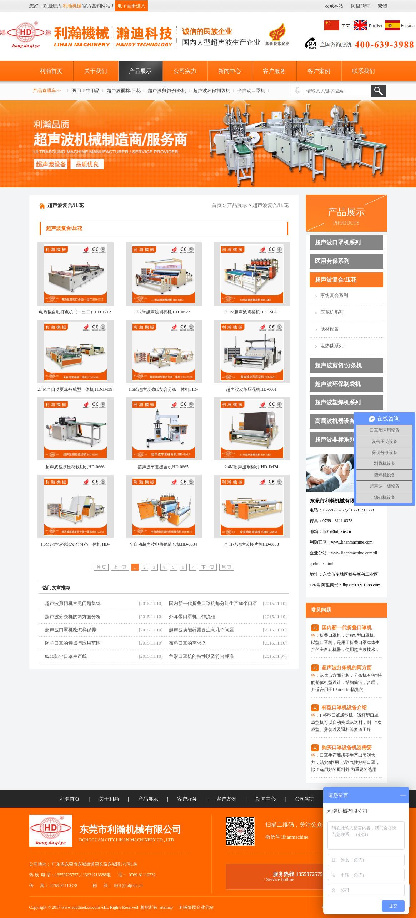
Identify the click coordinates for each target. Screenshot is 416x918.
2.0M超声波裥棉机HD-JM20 (251, 311)
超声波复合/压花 (335, 280)
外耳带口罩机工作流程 (192, 616)
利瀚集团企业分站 (196, 907)
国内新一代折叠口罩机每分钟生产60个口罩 (213, 603)
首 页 (101, 567)
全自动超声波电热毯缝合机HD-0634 (163, 544)
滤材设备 (329, 329)
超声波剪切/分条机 (167, 90)
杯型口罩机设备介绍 (344, 707)
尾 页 (226, 567)
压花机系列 (332, 312)
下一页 (207, 567)
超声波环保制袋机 (211, 90)
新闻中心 (229, 71)
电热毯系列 (332, 345)
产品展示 (140, 71)
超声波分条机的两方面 (347, 667)
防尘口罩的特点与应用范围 (73, 643)
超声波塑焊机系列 (338, 402)
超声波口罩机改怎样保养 (70, 629)
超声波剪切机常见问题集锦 (73, 603)
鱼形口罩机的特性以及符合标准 (201, 656)
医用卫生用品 (86, 90)
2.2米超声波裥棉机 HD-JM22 (163, 311)
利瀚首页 (51, 71)
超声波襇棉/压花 (124, 90)
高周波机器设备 (335, 421)
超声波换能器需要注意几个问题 (201, 629)
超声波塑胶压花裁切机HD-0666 (74, 466)
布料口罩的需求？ (187, 643)
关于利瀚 (109, 799)
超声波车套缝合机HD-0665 (163, 466)
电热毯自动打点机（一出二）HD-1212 (75, 311)
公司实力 (185, 71)
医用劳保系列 (332, 261)
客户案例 (318, 71)
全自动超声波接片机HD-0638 (251, 544)
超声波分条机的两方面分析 (73, 616)
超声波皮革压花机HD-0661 (251, 389)
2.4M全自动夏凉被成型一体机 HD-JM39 (74, 389)
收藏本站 (334, 6)
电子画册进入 (131, 6)
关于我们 (95, 71)
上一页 (120, 567)
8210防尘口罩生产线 (66, 656)
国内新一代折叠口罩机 (347, 627)
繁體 (382, 6)
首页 (217, 205)
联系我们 (363, 71)
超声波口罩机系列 (338, 242)
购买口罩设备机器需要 (347, 747)
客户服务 (274, 71)
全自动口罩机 (251, 90)
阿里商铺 (360, 6)
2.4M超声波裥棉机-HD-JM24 (251, 466)
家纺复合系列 (334, 295)
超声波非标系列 (335, 440)
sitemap (166, 907)
